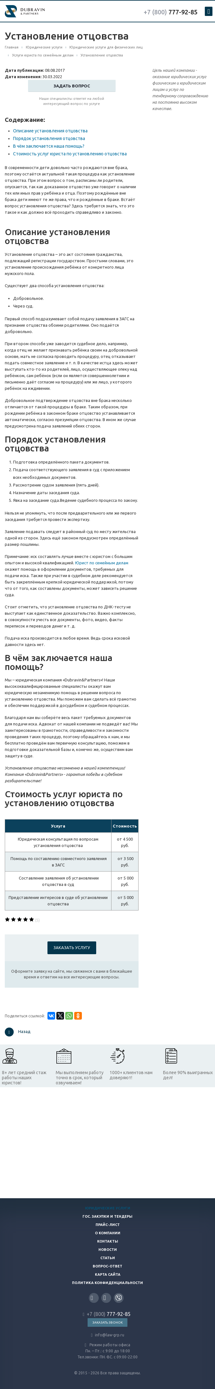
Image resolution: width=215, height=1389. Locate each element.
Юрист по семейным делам (101, 563)
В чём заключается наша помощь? (48, 146)
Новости (107, 1250)
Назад (18, 1032)
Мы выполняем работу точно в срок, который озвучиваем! (80, 1077)
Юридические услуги (107, 1208)
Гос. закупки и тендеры (107, 1216)
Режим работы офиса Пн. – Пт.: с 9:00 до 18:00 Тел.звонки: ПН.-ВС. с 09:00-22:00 (107, 1351)
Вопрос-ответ (107, 1266)
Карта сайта (107, 1274)
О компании (107, 1233)
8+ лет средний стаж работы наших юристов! (24, 1077)
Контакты (107, 1241)
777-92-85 (170, 12)
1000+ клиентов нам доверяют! (131, 1075)
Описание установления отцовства (50, 130)
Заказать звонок (107, 1322)
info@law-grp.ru (107, 1335)
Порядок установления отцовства (49, 138)
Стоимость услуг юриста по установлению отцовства (70, 153)
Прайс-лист (108, 1225)
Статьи (107, 1258)
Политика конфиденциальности (107, 1283)
